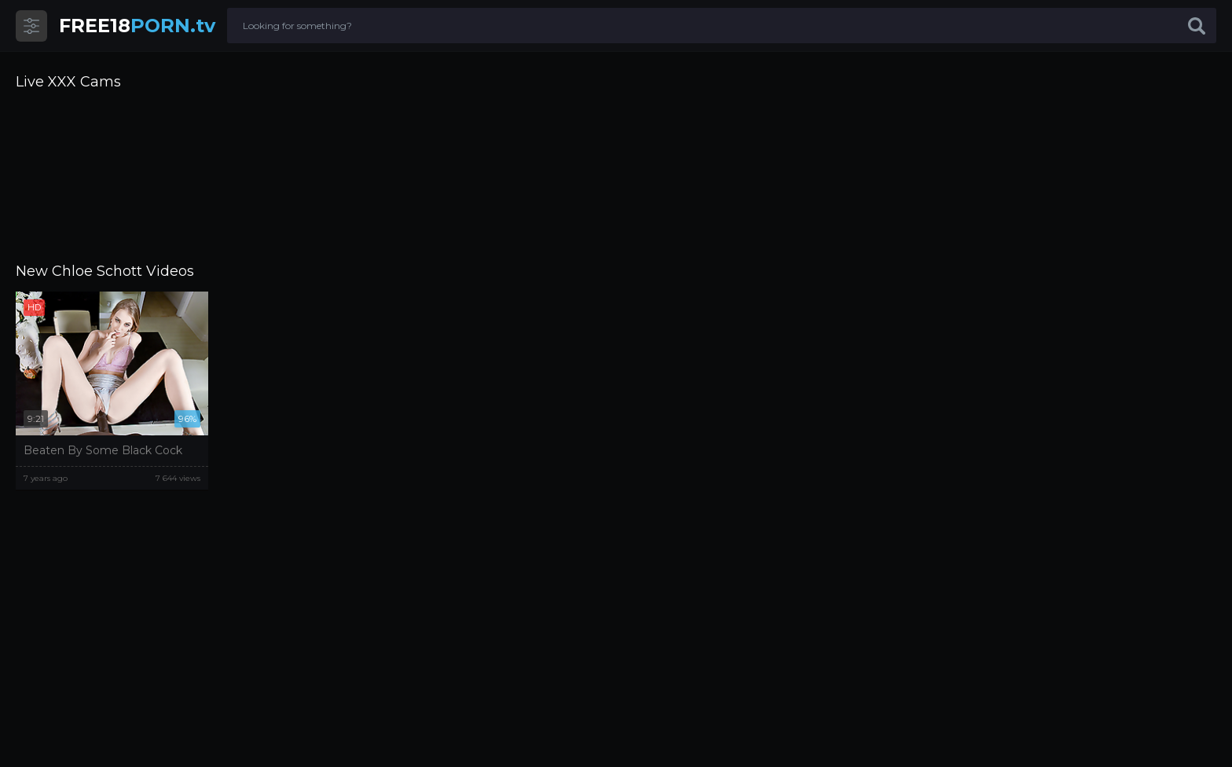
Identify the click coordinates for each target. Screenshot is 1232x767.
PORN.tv (137, 25)
